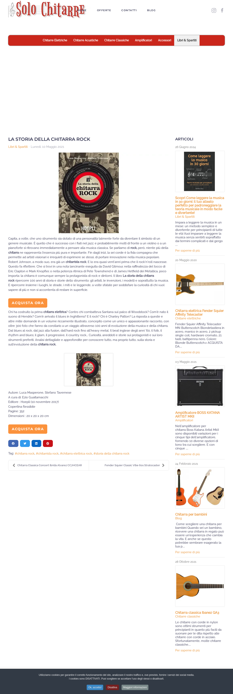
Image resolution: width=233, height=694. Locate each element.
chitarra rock (25, 453)
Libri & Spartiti (18, 146)
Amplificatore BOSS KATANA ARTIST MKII (197, 414)
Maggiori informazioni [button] (135, 688)
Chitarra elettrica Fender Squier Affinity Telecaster (199, 313)
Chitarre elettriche (188, 318)
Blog (151, 10)
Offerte (104, 10)
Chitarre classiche (187, 616)
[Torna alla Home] (50, 10)
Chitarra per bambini (191, 514)
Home (82, 10)
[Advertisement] (116, 77)
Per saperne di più (187, 250)
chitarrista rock (48, 453)
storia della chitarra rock (112, 453)
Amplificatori (184, 420)
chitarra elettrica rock (77, 453)
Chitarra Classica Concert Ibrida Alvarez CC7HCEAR (47, 465)
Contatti (129, 10)
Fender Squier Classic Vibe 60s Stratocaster (135, 465)
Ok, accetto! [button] (95, 688)
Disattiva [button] (112, 688)
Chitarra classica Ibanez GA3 (197, 613)
